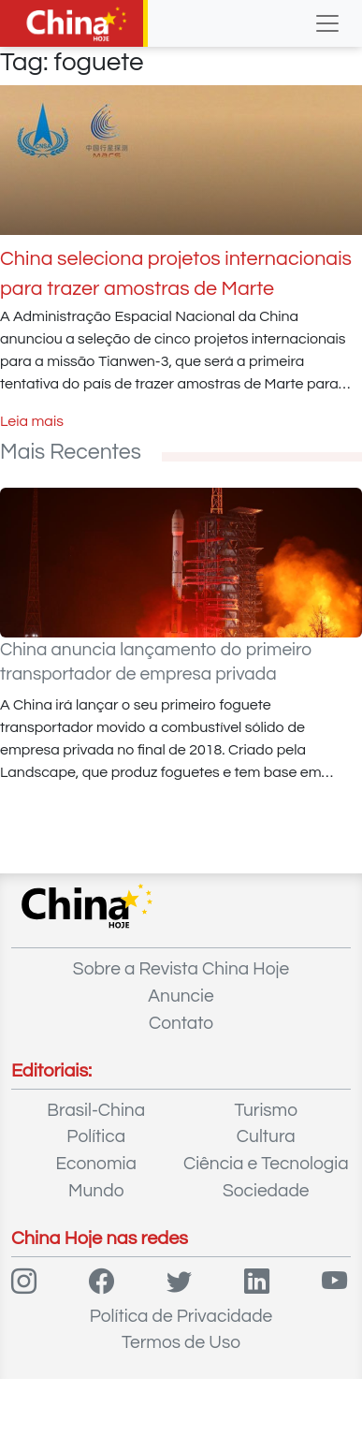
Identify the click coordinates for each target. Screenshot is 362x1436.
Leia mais (32, 421)
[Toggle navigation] (327, 23)
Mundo (95, 1190)
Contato (181, 1023)
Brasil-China (96, 1110)
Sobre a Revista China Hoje (181, 969)
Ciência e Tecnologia (266, 1163)
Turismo (265, 1110)
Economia (96, 1163)
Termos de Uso (181, 1342)
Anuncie (180, 996)
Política (95, 1136)
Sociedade (266, 1190)
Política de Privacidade (181, 1316)
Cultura (266, 1136)
